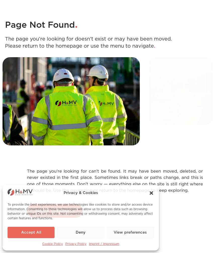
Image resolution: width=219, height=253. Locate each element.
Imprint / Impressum (104, 243)
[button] (151, 193)
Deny (80, 232)
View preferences (130, 232)
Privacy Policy (75, 243)
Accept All (31, 232)
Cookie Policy (52, 243)
